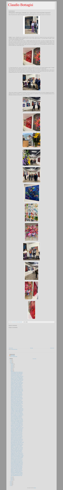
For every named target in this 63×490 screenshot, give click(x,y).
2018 (11, 485)
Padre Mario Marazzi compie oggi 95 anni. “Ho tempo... (17, 455)
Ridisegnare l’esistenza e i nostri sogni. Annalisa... (17, 431)
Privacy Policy (34, 358)
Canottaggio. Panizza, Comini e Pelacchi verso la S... (17, 453)
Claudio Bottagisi (20, 5)
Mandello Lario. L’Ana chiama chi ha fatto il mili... (16, 469)
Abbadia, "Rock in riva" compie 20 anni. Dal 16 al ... (17, 406)
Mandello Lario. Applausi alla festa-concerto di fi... (17, 387)
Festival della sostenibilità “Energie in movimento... (17, 472)
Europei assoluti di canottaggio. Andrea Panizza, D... (17, 428)
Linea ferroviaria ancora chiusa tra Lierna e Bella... (17, 402)
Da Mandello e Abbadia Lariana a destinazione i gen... (17, 379)
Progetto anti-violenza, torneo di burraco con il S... (17, 399)
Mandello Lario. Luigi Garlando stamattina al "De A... (17, 425)
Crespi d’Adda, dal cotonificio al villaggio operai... (16, 411)
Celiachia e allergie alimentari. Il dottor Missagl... (16, 468)
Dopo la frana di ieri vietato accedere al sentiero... (17, 466)
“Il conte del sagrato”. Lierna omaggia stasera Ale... (17, 422)
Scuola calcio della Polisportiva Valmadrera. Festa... (17, 403)
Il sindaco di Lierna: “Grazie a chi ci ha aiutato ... (16, 381)
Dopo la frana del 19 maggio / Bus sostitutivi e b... (17, 451)
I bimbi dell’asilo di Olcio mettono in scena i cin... (16, 375)
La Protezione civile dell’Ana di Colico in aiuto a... (16, 432)
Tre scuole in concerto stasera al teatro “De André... (17, 424)
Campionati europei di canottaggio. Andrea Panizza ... (17, 421)
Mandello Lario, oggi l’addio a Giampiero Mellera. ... (17, 430)
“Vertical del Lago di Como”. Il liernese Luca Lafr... (17, 452)
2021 (11, 482)
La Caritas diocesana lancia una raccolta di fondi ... (17, 433)
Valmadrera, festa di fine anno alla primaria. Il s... (16, 404)
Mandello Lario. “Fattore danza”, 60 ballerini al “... (16, 400)
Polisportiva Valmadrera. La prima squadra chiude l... (17, 382)
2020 (11, 483)
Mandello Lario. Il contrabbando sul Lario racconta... (17, 447)
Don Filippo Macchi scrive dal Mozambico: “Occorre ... (17, 444)
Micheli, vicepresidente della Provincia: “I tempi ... (17, 475)
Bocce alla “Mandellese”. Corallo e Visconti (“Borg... (17, 398)
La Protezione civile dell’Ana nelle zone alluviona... (17, 467)
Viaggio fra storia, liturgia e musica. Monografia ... (17, 407)
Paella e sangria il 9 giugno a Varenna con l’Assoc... (17, 448)
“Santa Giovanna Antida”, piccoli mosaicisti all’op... (17, 429)
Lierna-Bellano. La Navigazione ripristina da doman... (17, 410)
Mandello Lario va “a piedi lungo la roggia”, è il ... (16, 471)
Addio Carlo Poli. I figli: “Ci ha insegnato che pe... (16, 426)
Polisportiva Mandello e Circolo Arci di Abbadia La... (17, 445)
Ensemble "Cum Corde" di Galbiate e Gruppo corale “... (17, 376)
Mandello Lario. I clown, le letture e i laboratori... (16, 446)
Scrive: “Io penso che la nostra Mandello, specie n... (17, 377)
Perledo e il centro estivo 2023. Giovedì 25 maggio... (17, 456)
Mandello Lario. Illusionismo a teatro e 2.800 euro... (17, 449)
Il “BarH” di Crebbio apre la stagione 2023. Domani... (17, 380)
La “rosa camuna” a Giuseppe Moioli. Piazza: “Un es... (17, 427)
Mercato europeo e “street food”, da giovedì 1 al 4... (17, 385)
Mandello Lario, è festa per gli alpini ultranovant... (16, 397)
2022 (11, 481)
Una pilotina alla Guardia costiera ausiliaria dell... (16, 450)
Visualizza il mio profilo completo (13, 356)
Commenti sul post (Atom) (14, 349)
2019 (11, 484)
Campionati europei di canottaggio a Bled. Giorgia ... (17, 401)
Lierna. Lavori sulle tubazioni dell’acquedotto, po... (17, 386)
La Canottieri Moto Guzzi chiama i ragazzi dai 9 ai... (17, 423)
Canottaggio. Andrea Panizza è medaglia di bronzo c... (17, 409)
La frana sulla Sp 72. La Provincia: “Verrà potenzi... (17, 473)
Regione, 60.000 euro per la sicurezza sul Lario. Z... (17, 443)
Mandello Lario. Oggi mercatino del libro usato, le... (17, 470)
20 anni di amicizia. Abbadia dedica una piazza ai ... (17, 405)
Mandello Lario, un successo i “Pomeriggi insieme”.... (17, 378)
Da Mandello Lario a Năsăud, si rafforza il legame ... (17, 383)
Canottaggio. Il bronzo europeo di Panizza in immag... (17, 408)
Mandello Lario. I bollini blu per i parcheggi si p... (16, 384)
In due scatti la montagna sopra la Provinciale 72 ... (17, 474)
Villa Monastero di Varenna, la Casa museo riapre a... (17, 454)
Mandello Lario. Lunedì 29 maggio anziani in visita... (17, 420)
